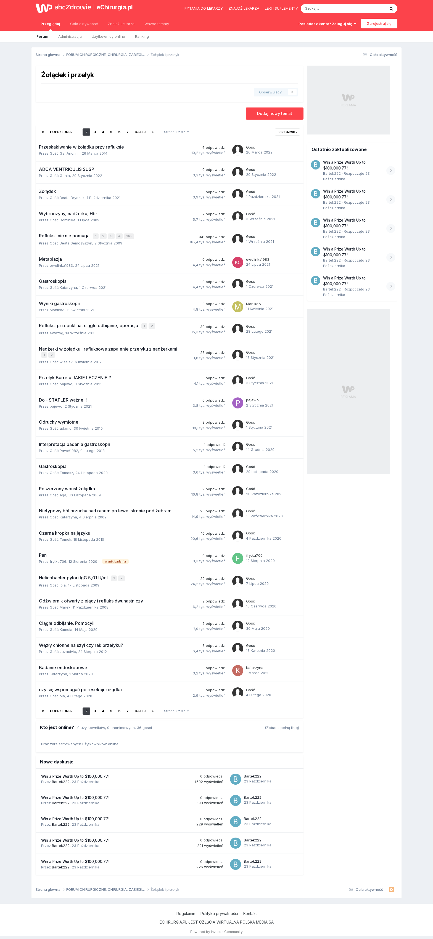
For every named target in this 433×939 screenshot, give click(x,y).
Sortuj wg (287, 132)
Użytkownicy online (108, 36)
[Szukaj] (330, 8)
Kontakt (250, 911)
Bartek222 (61, 779)
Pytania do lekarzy (203, 8)
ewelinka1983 (61, 265)
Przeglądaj (50, 26)
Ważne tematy (156, 23)
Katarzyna (58, 671)
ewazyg (56, 332)
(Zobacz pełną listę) (282, 725)
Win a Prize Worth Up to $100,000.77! (75, 774)
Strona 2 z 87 (176, 132)
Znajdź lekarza (243, 8)
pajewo (56, 404)
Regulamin (185, 911)
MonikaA (57, 309)
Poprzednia (61, 132)
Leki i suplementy (281, 8)
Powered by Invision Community (216, 929)
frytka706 (58, 560)
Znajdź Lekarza (121, 23)
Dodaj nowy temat (274, 113)
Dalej (140, 132)
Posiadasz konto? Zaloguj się (327, 23)
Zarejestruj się (379, 23)
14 (129, 236)
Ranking (142, 36)
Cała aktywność (84, 23)
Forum (42, 36)
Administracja (70, 36)
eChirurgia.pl (115, 7)
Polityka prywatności (219, 911)
